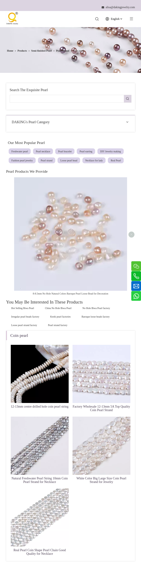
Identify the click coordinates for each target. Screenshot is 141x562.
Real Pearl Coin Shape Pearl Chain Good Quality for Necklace (40, 477)
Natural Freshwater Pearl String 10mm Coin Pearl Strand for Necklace (39, 406)
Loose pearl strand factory (24, 251)
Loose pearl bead (68, 160)
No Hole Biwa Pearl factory (96, 234)
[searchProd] (67, 98)
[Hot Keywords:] (127, 98)
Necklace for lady (94, 160)
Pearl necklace (43, 151)
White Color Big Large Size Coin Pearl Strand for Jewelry (101, 406)
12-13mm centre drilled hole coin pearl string (39, 332)
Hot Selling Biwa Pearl (22, 234)
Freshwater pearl (19, 151)
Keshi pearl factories (60, 242)
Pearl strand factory (57, 251)
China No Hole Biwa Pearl (58, 234)
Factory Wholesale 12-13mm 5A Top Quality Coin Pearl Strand (101, 334)
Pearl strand (46, 160)
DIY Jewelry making (110, 151)
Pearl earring (86, 151)
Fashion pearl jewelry (22, 160)
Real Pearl (116, 160)
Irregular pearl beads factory (25, 242)
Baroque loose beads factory (96, 242)
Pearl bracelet (65, 151)
